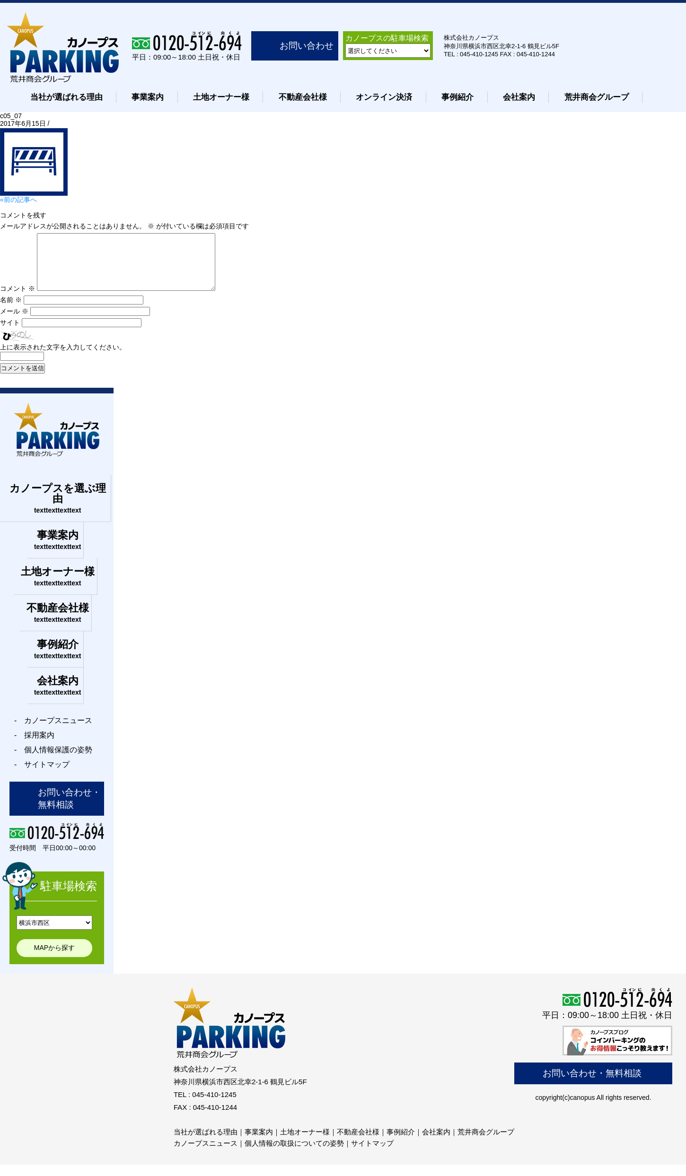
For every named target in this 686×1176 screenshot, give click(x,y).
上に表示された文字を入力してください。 (63, 358)
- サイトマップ (42, 776)
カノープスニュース (205, 1154)
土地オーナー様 (221, 97)
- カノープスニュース (53, 732)
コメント (17, 300)
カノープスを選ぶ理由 (57, 509)
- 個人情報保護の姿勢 (53, 761)
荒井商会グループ (596, 97)
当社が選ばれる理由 (66, 97)
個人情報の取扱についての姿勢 (294, 1154)
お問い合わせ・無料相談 (69, 810)
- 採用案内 (34, 746)
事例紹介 (457, 97)
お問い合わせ (307, 46)
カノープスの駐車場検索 (387, 38)
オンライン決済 (384, 97)
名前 (11, 311)
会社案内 (519, 97)
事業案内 (148, 97)
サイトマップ (372, 1154)
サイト (10, 334)
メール (14, 322)
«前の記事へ (18, 199)
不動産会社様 (303, 97)
